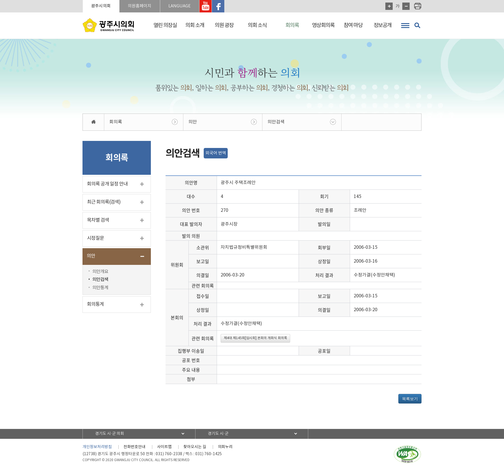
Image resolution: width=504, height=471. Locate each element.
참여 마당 (353, 25)
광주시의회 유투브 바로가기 (206, 6)
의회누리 (225, 447)
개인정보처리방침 (97, 447)
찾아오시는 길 (194, 447)
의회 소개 (194, 25)
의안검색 (276, 122)
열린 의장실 (165, 25)
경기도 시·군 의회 (109, 433)
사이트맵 (164, 447)
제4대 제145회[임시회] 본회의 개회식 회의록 (255, 338)
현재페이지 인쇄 (418, 6)
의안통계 (100, 288)
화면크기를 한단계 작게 (406, 6)
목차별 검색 (98, 220)
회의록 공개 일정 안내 (107, 184)
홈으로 (93, 122)
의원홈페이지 (140, 6)
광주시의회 (101, 6)
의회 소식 (257, 25)
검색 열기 (417, 25)
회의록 (292, 25)
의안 (192, 122)
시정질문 (95, 238)
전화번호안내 (134, 447)
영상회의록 (323, 25)
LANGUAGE (180, 6)
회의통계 (95, 305)
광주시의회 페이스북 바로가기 (219, 6)
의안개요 (100, 271)
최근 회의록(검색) (103, 202)
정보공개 (382, 25)
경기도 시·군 (218, 433)
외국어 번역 (215, 153)
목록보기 (410, 398)
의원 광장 (224, 25)
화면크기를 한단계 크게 (389, 6)
